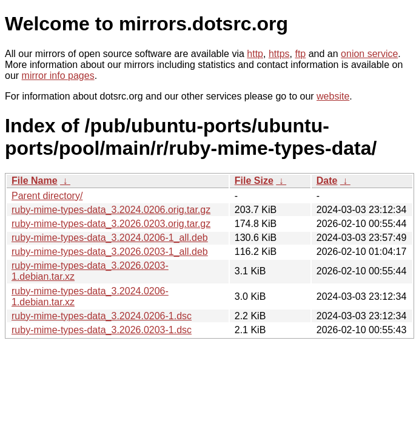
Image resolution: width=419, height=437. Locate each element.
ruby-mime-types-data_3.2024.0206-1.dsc (102, 316)
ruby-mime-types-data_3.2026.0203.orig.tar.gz (111, 223)
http (255, 54)
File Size (254, 180)
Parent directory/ (47, 196)
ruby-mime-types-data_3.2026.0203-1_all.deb (110, 251)
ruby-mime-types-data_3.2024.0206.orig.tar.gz (111, 210)
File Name (35, 180)
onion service (369, 54)
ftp (300, 54)
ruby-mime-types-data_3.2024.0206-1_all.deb (110, 237)
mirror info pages (58, 75)
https (279, 54)
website (333, 96)
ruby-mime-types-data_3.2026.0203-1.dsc (102, 330)
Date (327, 180)
